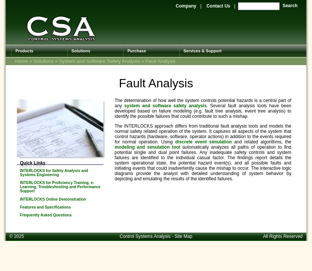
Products (24, 51)
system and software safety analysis (165, 105)
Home (21, 61)
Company (186, 6)
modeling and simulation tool (147, 147)
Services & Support (202, 51)
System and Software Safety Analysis (99, 61)
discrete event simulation (203, 142)
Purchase (136, 51)
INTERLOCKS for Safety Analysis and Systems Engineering (54, 173)
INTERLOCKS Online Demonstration (53, 199)
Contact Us (218, 6)
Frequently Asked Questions (46, 215)
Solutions (80, 51)
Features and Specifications (45, 207)
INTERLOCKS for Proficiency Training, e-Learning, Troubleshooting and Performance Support (60, 187)
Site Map (183, 236)
